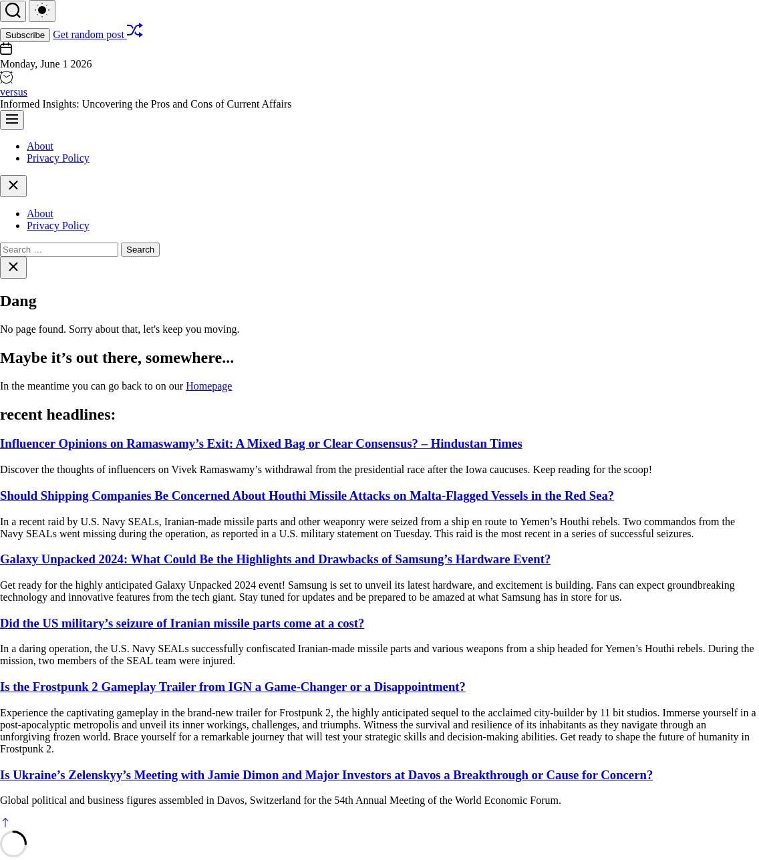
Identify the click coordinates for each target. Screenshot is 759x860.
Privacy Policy (58, 158)
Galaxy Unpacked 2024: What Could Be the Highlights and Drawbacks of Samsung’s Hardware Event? (275, 559)
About (40, 146)
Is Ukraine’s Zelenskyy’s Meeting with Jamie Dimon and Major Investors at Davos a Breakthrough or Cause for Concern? (326, 775)
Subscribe (25, 35)
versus (13, 92)
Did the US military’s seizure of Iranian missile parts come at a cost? (182, 623)
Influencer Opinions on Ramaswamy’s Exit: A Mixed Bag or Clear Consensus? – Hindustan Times (261, 443)
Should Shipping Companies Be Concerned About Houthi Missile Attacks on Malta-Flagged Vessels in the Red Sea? (307, 495)
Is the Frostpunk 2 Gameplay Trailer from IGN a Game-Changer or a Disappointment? (233, 687)
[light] (42, 11)
